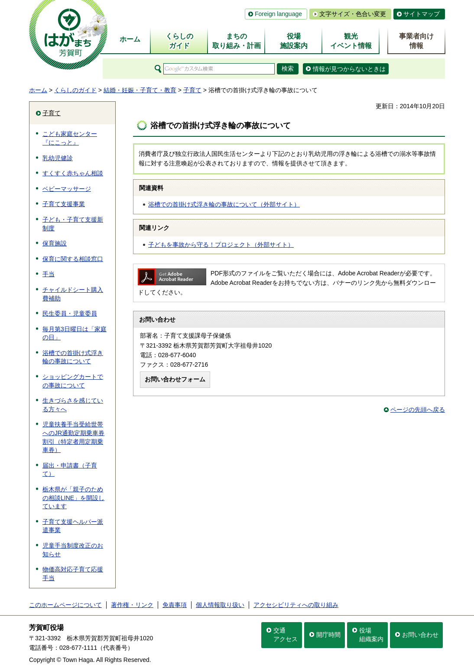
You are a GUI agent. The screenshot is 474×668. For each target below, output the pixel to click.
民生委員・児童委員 (69, 313)
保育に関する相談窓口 (72, 258)
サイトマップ (421, 13)
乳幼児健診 (57, 158)
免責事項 (174, 604)
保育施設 (54, 243)
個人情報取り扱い (220, 604)
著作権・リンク (132, 604)
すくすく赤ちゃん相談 (72, 173)
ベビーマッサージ (66, 188)
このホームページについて (65, 604)
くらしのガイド (75, 90)
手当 (48, 274)
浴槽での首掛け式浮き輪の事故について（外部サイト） (224, 204)
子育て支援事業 (63, 203)
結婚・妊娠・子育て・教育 (140, 90)
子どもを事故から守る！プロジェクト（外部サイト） (221, 244)
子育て (192, 90)
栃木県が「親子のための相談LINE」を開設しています (73, 498)
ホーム (38, 90)
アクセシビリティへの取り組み (295, 604)
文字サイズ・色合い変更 (352, 13)
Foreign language (278, 13)
